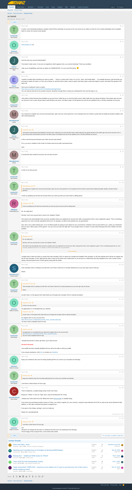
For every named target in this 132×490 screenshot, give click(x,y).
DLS (47, 7)
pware (118, 468)
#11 (122, 200)
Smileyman (16, 446)
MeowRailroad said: (28, 186)
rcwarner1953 (16, 452)
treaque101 (12, 19)
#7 (122, 126)
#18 (122, 372)
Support (60, 7)
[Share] (120, 26)
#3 (122, 57)
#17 (122, 356)
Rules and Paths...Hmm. (21, 444)
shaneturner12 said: (28, 283)
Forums (11, 7)
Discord (72, 7)
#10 (122, 182)
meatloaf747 (117, 457)
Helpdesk (55, 352)
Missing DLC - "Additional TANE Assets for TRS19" (30, 456)
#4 (122, 76)
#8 (122, 151)
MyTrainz (40, 7)
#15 (122, 299)
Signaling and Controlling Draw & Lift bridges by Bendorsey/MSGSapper (38, 450)
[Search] (120, 7)
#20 (122, 418)
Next (14, 22)
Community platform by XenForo (66, 488)
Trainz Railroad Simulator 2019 (32, 463)
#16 (122, 325)
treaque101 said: (27, 130)
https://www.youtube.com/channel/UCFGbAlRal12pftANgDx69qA (41, 89)
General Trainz (31, 452)
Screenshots (29, 471)
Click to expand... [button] (72, 251)
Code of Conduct (83, 7)
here (41, 352)
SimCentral (57, 398)
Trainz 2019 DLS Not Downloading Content (28, 461)
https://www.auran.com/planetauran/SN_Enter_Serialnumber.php (41, 319)
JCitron (118, 463)
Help (120, 485)
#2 (122, 41)
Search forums (18, 10)
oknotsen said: (26, 329)
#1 (122, 26)
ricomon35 (15, 457)
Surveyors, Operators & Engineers (35, 446)
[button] (25, 7)
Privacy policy (114, 485)
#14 (122, 280)
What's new (20, 7)
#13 (122, 264)
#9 (122, 167)
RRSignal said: (26, 236)
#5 (122, 95)
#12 (122, 233)
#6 (122, 110)
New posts (10, 10)
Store (53, 7)
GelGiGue (15, 471)
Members (31, 7)
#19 (122, 387)
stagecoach (117, 451)
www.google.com (26, 44)
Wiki (66, 7)
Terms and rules (105, 485)
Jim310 (15, 463)
